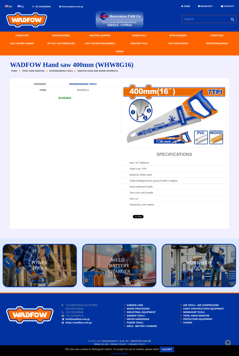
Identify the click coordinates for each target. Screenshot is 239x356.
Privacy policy (118, 344)
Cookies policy (136, 344)
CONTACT (227, 6)
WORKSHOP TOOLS (138, 43)
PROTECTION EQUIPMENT (217, 43)
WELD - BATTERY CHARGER (22, 43)
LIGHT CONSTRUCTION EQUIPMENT (100, 43)
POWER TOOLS (217, 35)
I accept (166, 349)
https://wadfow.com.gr (77, 322)
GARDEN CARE (21, 35)
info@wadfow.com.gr (71, 6)
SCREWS (119, 51)
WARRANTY (205, 6)
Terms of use (101, 344)
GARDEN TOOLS (139, 35)
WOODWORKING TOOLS (83, 84)
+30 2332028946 (41, 6)
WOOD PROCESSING (61, 35)
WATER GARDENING (178, 35)
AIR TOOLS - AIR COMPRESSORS (61, 43)
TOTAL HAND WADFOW (178, 43)
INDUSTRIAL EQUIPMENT (100, 35)
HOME (185, 6)
